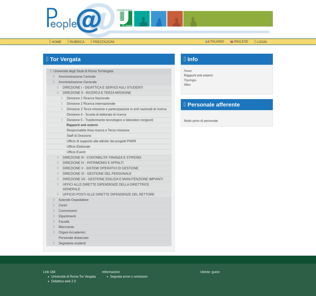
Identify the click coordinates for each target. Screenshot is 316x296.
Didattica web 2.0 (63, 281)
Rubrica (76, 41)
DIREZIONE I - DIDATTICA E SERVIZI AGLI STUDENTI (103, 87)
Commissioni (68, 210)
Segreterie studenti (72, 243)
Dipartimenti (67, 216)
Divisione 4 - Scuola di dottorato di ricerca (96, 114)
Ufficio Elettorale (78, 146)
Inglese (239, 41)
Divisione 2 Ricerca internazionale (91, 103)
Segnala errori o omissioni (129, 276)
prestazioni (102, 41)
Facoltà (64, 221)
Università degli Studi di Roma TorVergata (83, 71)
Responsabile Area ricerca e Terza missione (98, 130)
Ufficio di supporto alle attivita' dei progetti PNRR (101, 141)
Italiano (215, 41)
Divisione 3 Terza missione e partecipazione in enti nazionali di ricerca (116, 109)
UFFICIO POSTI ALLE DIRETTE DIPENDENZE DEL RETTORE (108, 194)
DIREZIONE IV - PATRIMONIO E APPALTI (93, 162)
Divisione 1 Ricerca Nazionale (88, 98)
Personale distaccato (74, 238)
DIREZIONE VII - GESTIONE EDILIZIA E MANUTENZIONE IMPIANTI (113, 179)
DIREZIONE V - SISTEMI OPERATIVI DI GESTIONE (101, 168)
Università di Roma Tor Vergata (73, 276)
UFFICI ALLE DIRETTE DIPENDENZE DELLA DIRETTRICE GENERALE (106, 187)
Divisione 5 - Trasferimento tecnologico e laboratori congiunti (110, 120)
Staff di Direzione (79, 135)
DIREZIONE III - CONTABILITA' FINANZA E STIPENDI (102, 157)
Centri (63, 205)
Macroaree (66, 227)
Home (55, 41)
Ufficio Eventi (76, 152)
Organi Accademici (72, 232)
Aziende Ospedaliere (74, 200)
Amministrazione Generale (78, 82)
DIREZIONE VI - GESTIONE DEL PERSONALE (97, 173)
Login (260, 41)
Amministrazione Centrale (77, 76)
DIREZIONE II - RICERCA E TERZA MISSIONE (97, 92)
